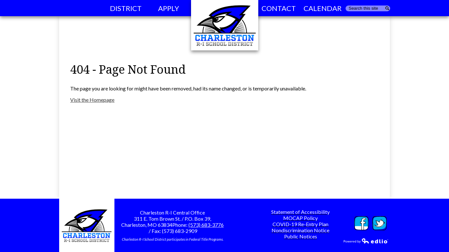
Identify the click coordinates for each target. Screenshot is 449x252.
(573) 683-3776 (206, 225)
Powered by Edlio (366, 240)
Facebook (361, 223)
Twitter (379, 223)
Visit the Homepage (92, 100)
